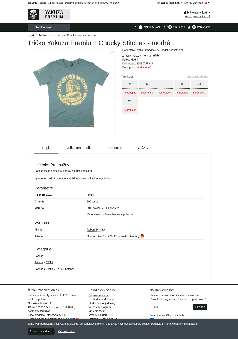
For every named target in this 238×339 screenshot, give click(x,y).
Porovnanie (197, 27)
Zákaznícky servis (37, 2)
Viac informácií (66, 331)
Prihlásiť (200, 307)
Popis (46, 148)
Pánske (39, 256)
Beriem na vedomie (41, 331)
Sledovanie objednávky (96, 2)
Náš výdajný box (56, 315)
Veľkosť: (128, 76)
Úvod (31, 35)
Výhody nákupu (56, 2)
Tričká (49, 262)
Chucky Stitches (65, 269)
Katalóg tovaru (49, 27)
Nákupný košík (146, 27)
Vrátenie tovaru (97, 311)
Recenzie (115, 148)
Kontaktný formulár (39, 311)
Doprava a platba (74, 2)
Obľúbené (173, 27)
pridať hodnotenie (171, 50)
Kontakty (114, 2)
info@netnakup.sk (41, 303)
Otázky (143, 148)
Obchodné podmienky (101, 299)
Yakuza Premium (142, 55)
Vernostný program (100, 307)
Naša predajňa (36, 315)
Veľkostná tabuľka (197, 76)
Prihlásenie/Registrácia (169, 3)
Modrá (134, 59)
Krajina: (196, 3)
